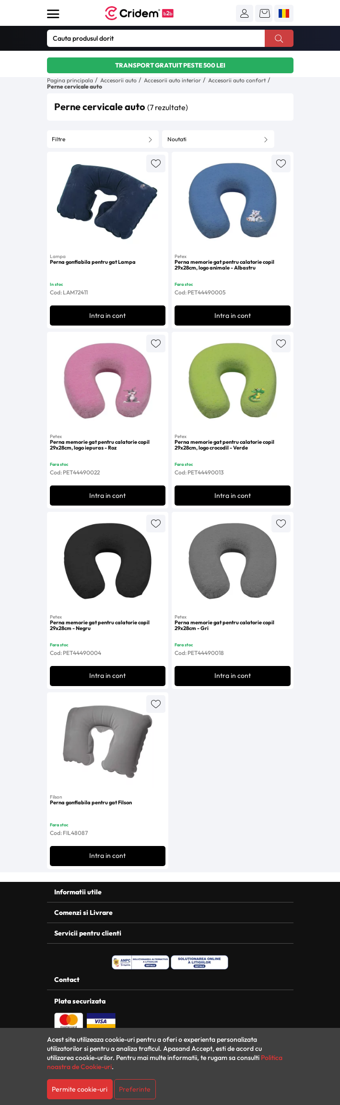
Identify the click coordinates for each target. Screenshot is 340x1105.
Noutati (177, 139)
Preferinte (135, 1089)
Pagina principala (70, 80)
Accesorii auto (118, 80)
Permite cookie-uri (79, 1089)
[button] (244, 13)
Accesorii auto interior (172, 80)
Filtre (58, 139)
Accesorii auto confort (237, 80)
